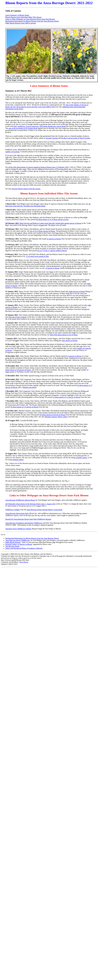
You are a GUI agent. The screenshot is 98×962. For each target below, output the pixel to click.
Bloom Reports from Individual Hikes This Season (23, 17)
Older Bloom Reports (13, 542)
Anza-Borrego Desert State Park (16, 513)
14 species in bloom (52, 268)
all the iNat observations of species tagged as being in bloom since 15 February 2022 (38, 167)
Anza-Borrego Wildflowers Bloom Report (20, 500)
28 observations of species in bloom (52, 415)
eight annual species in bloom (70, 223)
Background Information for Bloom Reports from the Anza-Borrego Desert (32, 21)
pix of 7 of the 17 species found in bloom (52, 251)
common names (17, 460)
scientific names (81, 458)
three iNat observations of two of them (63, 335)
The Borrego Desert (12, 546)
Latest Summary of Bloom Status (17, 15)
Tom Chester (23, 562)
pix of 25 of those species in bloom (42, 231)
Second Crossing (52, 138)
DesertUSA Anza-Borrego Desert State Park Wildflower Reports (28, 519)
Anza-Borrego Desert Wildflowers (17, 540)
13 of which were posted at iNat (37, 256)
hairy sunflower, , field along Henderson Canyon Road (40, 126)
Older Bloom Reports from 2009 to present (20, 23)
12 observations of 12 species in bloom (66, 397)
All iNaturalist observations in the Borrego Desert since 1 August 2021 (30, 504)
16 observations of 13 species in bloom (24, 407)
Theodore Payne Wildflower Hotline (18, 529)
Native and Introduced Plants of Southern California (23, 548)
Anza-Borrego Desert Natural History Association (44, 510)
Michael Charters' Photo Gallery (56, 417)
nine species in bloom (69, 340)
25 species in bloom (54, 239)
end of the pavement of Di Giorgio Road (23, 128)
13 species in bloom (74, 356)
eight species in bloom (77, 291)
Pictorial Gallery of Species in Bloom (18, 544)
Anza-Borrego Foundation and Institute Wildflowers (24, 523)
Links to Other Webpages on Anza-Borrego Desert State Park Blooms (30, 19)
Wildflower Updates (12, 510)
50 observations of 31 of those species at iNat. (52, 219)
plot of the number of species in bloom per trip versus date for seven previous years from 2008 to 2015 (46, 106)
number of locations (12, 152)
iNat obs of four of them (17, 317)
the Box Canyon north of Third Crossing (75, 138)
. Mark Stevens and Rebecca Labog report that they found (32, 223)
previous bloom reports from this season (26, 189)
